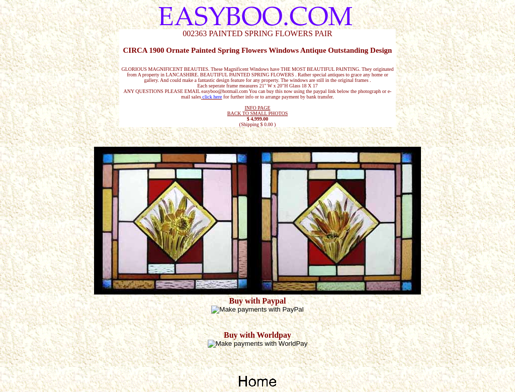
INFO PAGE (257, 108)
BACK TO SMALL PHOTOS (257, 113)
